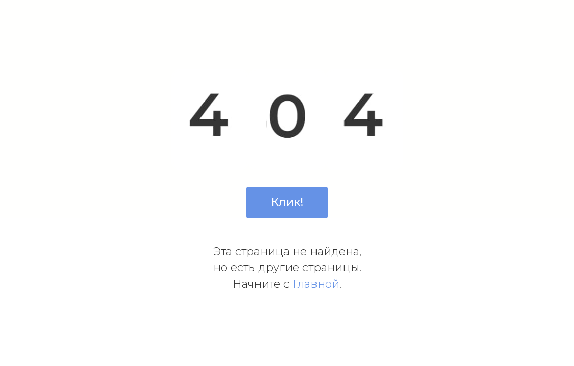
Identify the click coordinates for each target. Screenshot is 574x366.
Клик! (287, 202)
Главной (316, 284)
